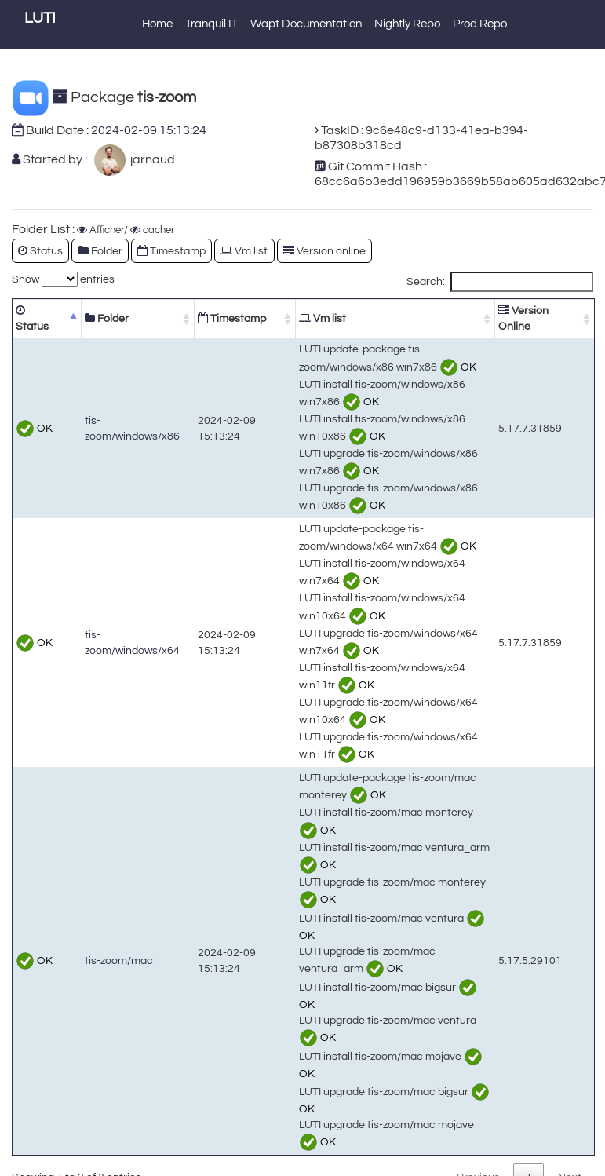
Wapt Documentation (306, 24)
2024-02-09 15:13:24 (148, 130)
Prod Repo (480, 24)
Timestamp (171, 251)
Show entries (63, 279)
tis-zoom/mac (119, 960)
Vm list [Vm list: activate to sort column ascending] (322, 318)
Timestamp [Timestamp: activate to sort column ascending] (232, 318)
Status (40, 251)
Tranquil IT (211, 24)
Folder (100, 251)
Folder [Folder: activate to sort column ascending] (107, 318)
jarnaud (150, 159)
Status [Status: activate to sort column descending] (32, 318)
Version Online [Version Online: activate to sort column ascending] (523, 318)
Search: (499, 282)
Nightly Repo (407, 24)
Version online (324, 251)
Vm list (244, 251)
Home (157, 24)
